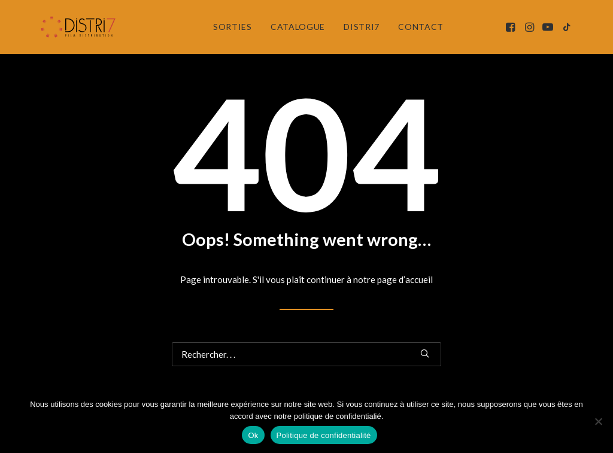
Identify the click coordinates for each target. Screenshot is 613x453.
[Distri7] (79, 27)
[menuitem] (232, 27)
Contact (421, 27)
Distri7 (362, 27)
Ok (253, 435)
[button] (511, 27)
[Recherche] (306, 354)
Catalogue (298, 27)
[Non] (598, 421)
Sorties (232, 27)
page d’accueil (405, 279)
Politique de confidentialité (324, 435)
